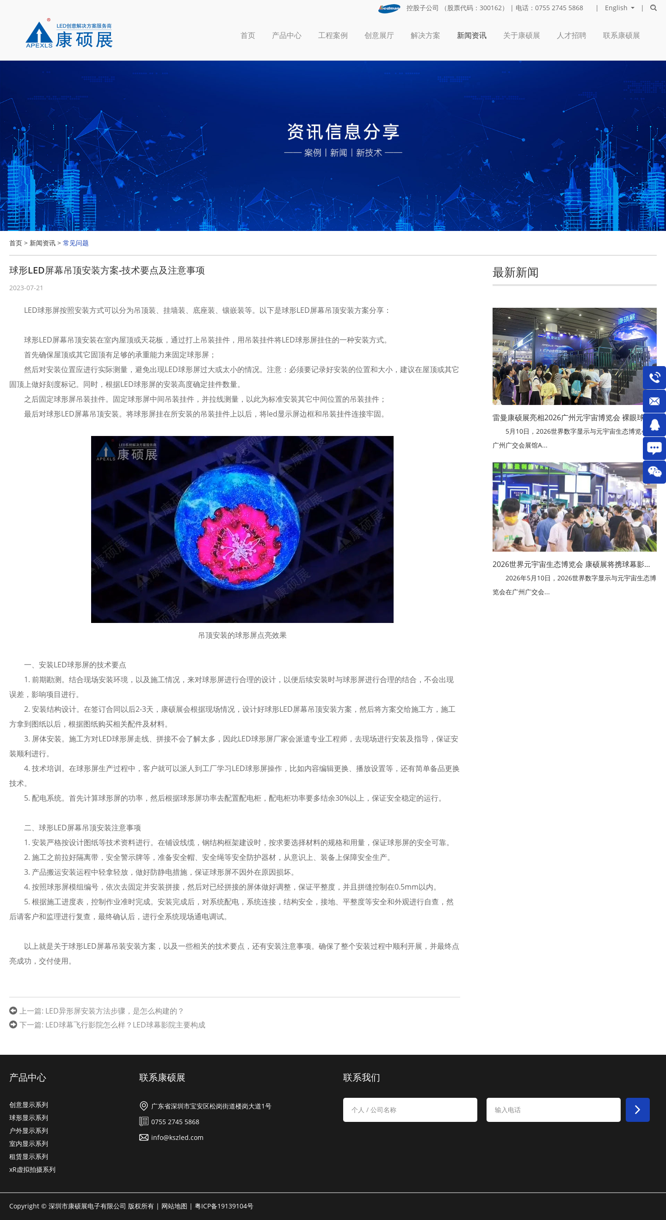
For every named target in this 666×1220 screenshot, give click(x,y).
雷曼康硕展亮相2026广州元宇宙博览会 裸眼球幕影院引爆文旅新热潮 (575, 417)
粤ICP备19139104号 (224, 1205)
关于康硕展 (521, 35)
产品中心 (287, 35)
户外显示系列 (28, 1130)
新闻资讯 (472, 35)
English (616, 8)
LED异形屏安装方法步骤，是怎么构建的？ (115, 1011)
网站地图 (174, 1205)
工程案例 (333, 35)
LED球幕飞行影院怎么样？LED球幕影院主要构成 (125, 1025)
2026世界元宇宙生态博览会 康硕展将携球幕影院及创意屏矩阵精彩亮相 (575, 564)
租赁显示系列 (28, 1156)
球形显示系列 (28, 1117)
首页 (247, 35)
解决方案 (425, 35)
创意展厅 (379, 35)
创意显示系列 (28, 1104)
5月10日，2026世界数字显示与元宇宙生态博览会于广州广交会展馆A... (573, 438)
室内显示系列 (28, 1143)
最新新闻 (516, 272)
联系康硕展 (621, 35)
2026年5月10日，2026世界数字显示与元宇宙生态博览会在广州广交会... (574, 584)
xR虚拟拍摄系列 (32, 1169)
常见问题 (76, 242)
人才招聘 (571, 35)
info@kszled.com (177, 1137)
